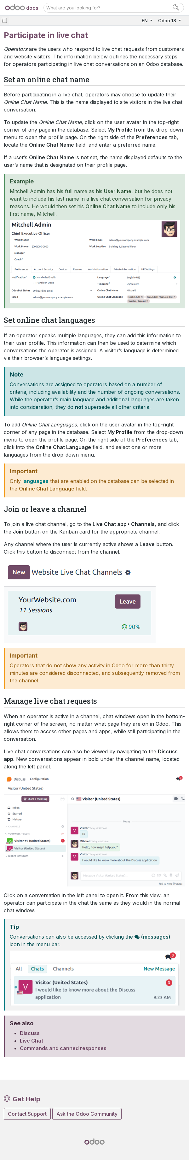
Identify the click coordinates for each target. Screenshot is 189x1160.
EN (145, 20)
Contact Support (27, 1114)
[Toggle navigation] (4, 20)
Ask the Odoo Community (86, 1114)
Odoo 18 (167, 20)
